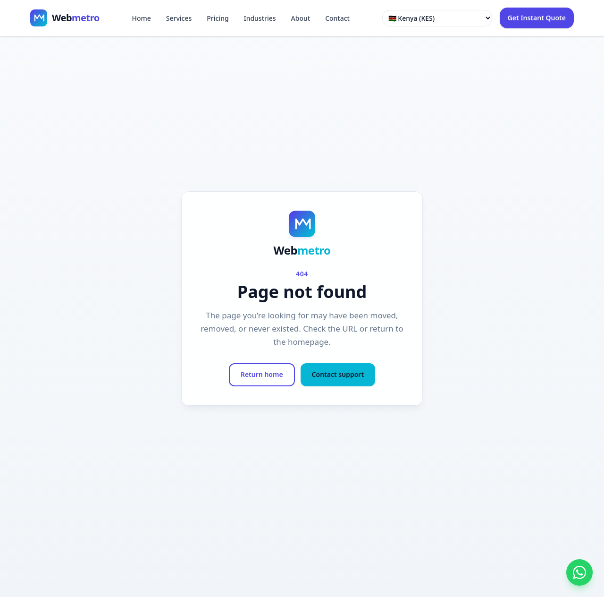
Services (179, 18)
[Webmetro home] (65, 18)
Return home (262, 374)
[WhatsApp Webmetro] (579, 572)
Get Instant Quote (537, 17)
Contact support (338, 374)
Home (141, 18)
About (300, 18)
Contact (337, 18)
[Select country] (437, 18)
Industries (260, 18)
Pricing (217, 18)
